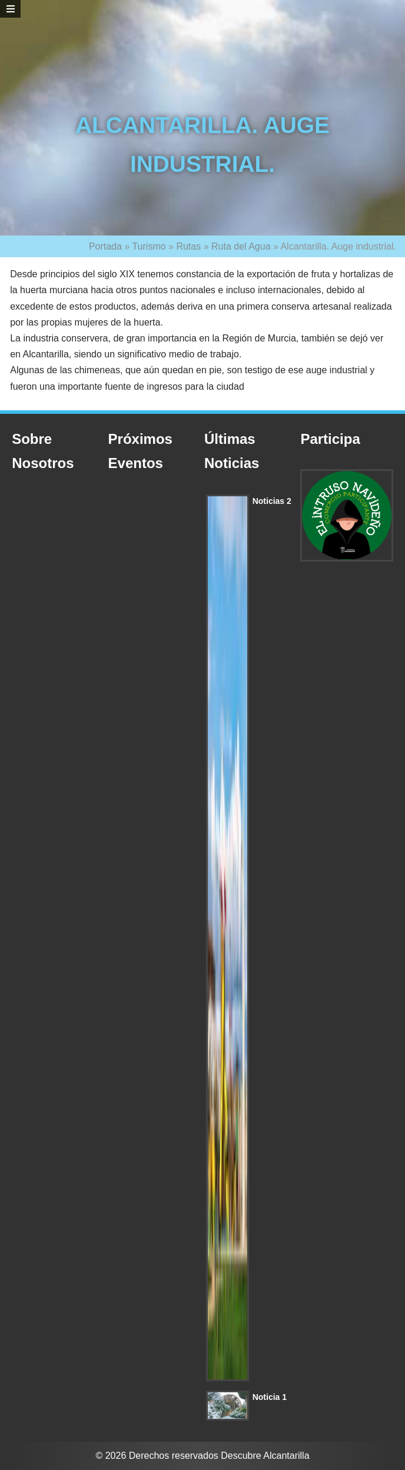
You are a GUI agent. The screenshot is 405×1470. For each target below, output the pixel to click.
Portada (105, 246)
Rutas (188, 246)
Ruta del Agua (241, 246)
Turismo (148, 246)
